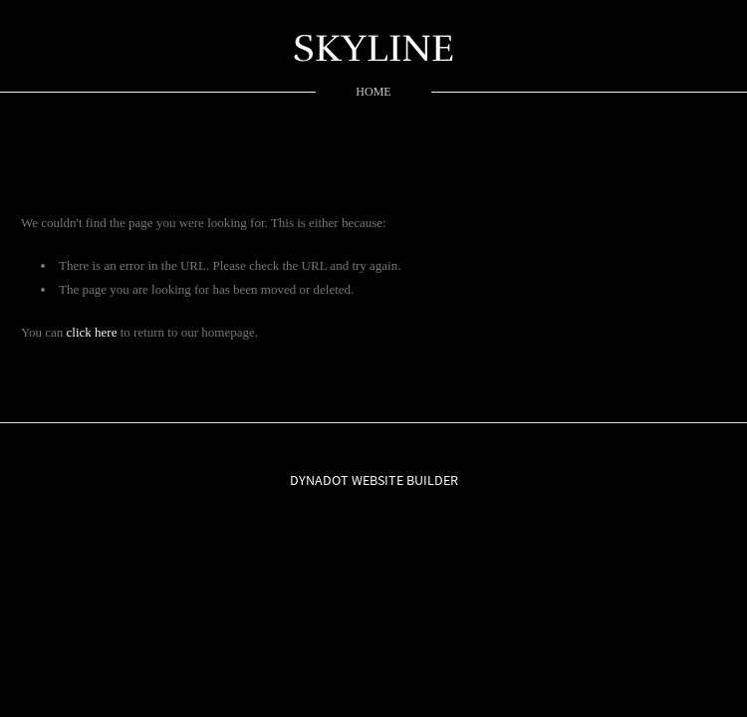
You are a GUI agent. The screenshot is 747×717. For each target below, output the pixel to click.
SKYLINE (373, 48)
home (373, 92)
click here (92, 332)
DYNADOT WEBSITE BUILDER (374, 480)
